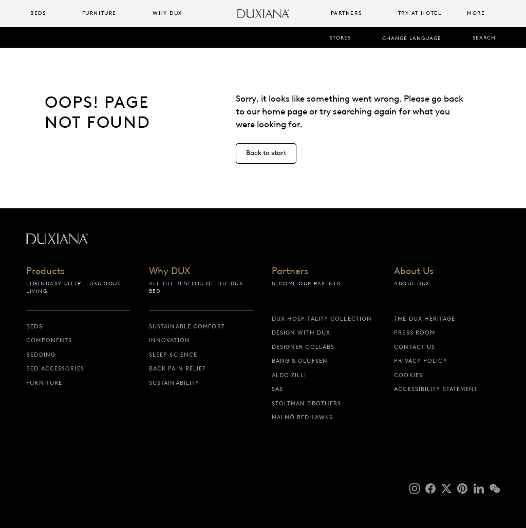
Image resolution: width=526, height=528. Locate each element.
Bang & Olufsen (300, 360)
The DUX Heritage (424, 318)
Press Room (414, 332)
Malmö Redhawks (302, 417)
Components (49, 340)
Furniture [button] (99, 13)
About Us (414, 272)
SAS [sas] (277, 389)
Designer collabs (303, 346)
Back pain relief (177, 368)
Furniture (44, 382)
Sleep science (173, 354)
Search (484, 37)
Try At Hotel (420, 13)
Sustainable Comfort (187, 326)
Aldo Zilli (289, 375)
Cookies (408, 375)
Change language (411, 38)
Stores (340, 37)
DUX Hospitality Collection (322, 318)
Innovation (169, 340)
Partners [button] (346, 13)
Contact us (414, 346)
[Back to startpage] (263, 13)
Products (45, 272)
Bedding (40, 354)
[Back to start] (266, 153)
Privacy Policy (420, 360)
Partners (290, 272)
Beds (34, 326)
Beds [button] (38, 13)
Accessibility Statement (436, 389)
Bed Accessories (55, 368)
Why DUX (169, 272)
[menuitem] (52, 13)
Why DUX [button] (167, 13)
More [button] (476, 13)
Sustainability (174, 382)
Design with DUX (301, 332)
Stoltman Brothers (307, 403)
